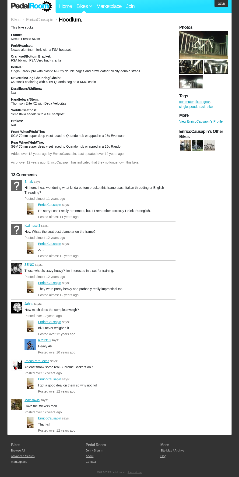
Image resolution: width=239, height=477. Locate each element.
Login (221, 3)
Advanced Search (23, 456)
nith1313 (30, 344)
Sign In (98, 450)
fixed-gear (202, 102)
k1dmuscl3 (16, 229)
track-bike (206, 107)
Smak (16, 185)
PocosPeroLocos (16, 365)
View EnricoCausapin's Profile (201, 121)
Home (65, 6)
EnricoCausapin (64, 154)
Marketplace (109, 6)
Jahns (16, 307)
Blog (163, 456)
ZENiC (16, 268)
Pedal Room (31, 6)
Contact (91, 461)
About (89, 456)
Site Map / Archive (172, 450)
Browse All (18, 450)
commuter (186, 102)
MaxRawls (16, 404)
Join (130, 6)
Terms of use (135, 472)
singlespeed (188, 107)
